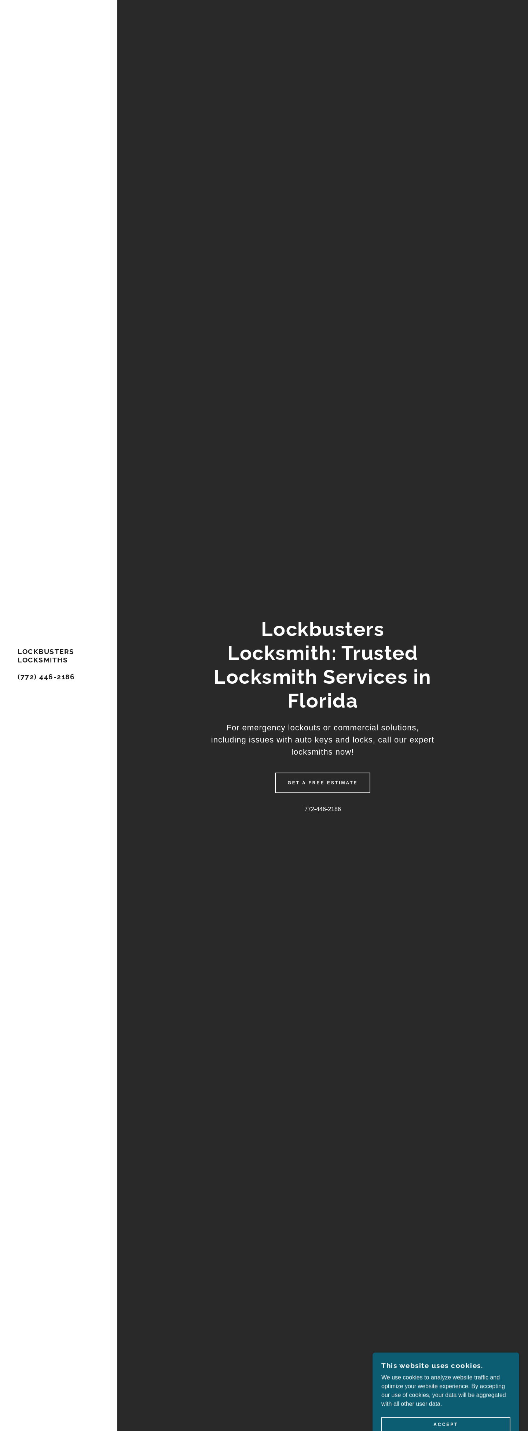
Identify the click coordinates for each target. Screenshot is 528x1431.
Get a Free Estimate (322, 782)
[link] (59, 677)
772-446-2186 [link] (322, 809)
